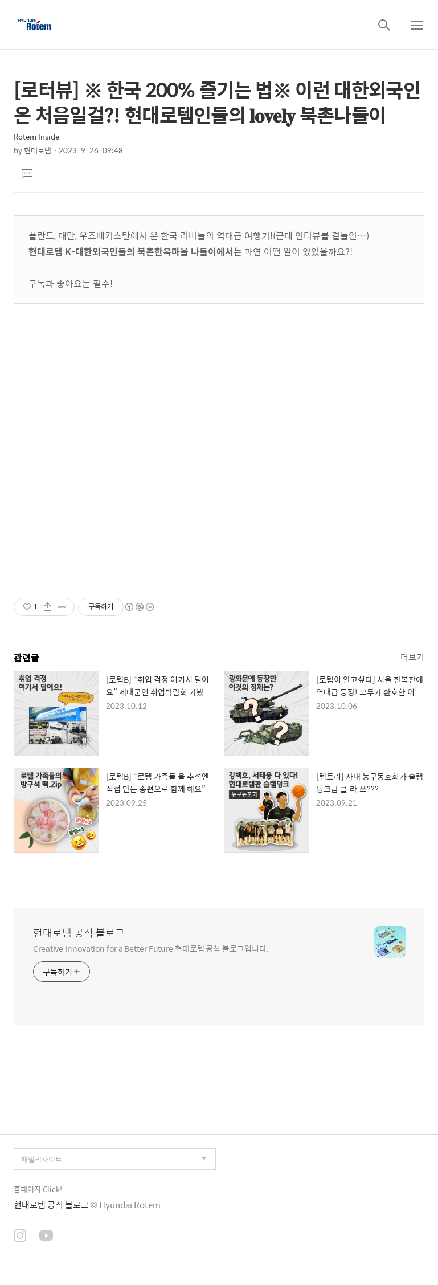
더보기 (412, 656)
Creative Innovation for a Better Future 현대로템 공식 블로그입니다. (151, 948)
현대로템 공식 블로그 (79, 933)
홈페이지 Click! (38, 1189)
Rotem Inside (36, 136)
